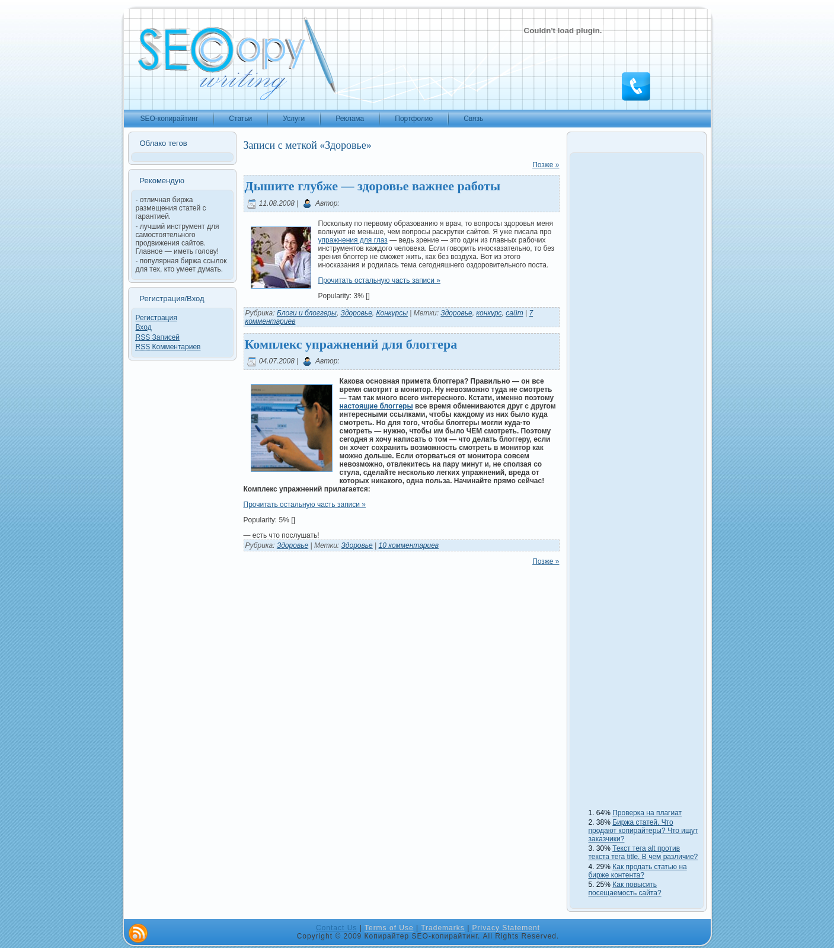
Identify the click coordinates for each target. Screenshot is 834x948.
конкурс (488, 313)
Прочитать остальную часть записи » (379, 280)
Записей (158, 337)
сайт (514, 313)
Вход (144, 327)
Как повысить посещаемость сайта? (625, 888)
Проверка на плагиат (647, 813)
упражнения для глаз (353, 240)
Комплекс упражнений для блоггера (351, 344)
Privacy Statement (506, 928)
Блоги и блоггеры (307, 313)
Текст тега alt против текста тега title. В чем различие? (643, 852)
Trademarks (443, 928)
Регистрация (156, 318)
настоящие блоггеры (376, 406)
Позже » (545, 165)
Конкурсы (392, 313)
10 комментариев (409, 545)
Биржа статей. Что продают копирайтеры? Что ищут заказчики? (643, 830)
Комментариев (168, 347)
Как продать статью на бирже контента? (638, 871)
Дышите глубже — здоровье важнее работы (373, 185)
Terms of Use (389, 928)
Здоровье (356, 313)
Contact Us (336, 928)
